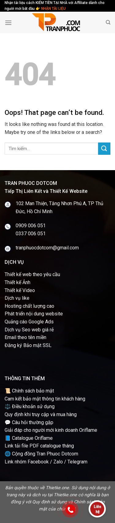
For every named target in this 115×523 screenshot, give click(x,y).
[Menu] (8, 22)
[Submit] (104, 148)
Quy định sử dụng (49, 502)
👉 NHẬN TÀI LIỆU (51, 8)
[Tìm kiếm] (108, 22)
